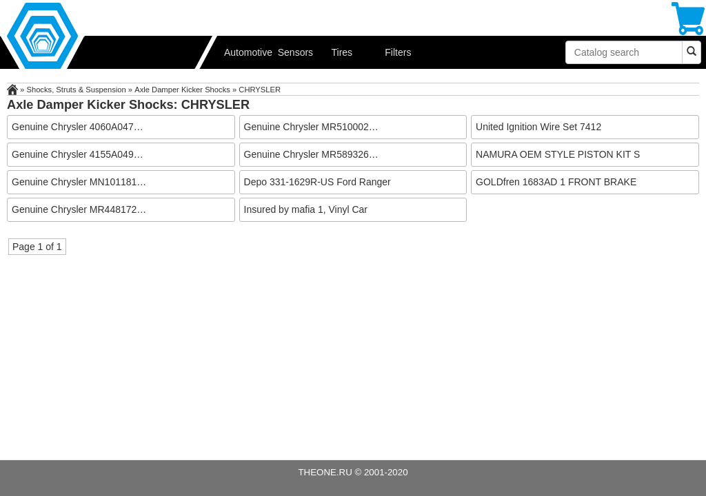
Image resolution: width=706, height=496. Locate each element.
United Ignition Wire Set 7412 (538, 126)
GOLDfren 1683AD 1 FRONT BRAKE (556, 181)
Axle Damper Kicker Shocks (182, 89)
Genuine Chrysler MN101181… (79, 181)
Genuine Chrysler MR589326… (311, 154)
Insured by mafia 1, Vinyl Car (306, 209)
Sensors (295, 52)
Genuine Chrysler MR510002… (311, 126)
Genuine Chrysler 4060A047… (77, 126)
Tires (342, 52)
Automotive (246, 52)
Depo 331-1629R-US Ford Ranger (317, 181)
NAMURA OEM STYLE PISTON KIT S (558, 154)
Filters (398, 52)
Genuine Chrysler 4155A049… (77, 154)
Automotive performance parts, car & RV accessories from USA (110, 34)
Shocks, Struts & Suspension (75, 89)
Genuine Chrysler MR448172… (79, 209)
